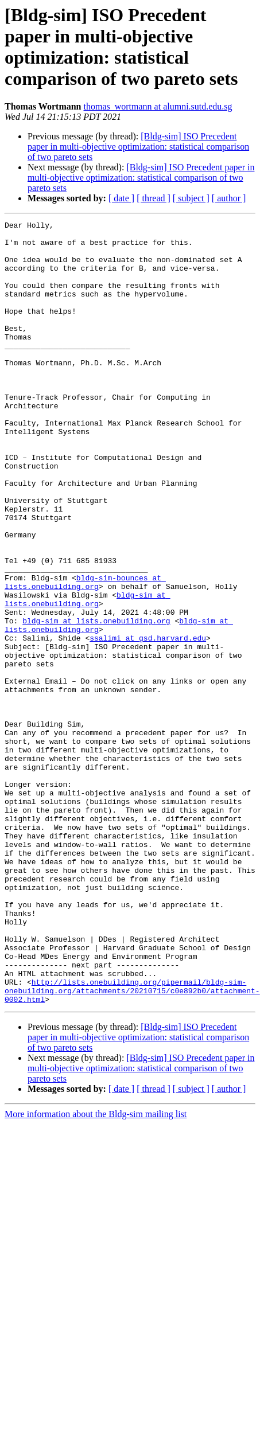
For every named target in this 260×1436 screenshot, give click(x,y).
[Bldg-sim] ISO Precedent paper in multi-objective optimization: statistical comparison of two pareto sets (138, 146)
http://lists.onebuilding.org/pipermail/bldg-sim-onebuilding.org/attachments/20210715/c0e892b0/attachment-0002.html (132, 1145)
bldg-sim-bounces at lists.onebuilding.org (85, 655)
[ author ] (229, 198)
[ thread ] (153, 198)
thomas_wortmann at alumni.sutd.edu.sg (158, 106)
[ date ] (121, 198)
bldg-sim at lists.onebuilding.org (87, 675)
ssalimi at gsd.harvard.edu (148, 722)
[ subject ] (191, 198)
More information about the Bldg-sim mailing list (96, 1270)
